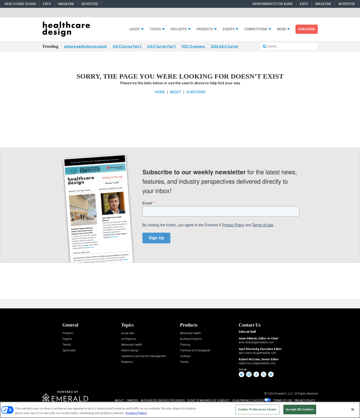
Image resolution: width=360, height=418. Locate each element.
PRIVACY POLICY (304, 400)
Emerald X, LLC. (284, 393)
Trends (66, 345)
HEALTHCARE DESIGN (20, 4)
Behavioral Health (131, 345)
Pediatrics (127, 362)
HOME (160, 92)
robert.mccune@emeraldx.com (257, 363)
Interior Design (130, 351)
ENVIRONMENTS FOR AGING (272, 4)
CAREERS (132, 400)
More (281, 29)
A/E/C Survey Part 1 (161, 46)
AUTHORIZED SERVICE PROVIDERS (163, 400)
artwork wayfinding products (85, 46)
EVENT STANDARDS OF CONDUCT (208, 400)
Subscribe (306, 29)
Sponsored (68, 351)
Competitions (255, 29)
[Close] (353, 409)
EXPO (47, 4)
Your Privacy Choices (248, 400)
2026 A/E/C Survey (224, 46)
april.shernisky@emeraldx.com (257, 353)
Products (205, 29)
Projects (179, 29)
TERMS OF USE (282, 400)
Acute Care (127, 333)
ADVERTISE (90, 4)
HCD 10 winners (193, 46)
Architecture (128, 339)
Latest (134, 29)
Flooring (185, 345)
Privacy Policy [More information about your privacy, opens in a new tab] (136, 413)
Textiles (184, 362)
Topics (155, 29)
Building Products (191, 339)
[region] (180, 410)
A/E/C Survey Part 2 (127, 46)
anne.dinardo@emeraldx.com (256, 342)
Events (229, 29)
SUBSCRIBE (195, 92)
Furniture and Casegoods (195, 351)
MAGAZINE (66, 4)
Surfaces (185, 356)
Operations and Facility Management (143, 356)
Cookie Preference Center (257, 409)
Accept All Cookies (300, 409)
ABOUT (175, 92)
